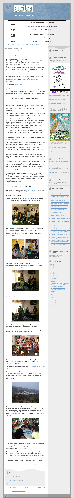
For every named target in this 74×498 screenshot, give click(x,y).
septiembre (53, 281)
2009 (51, 303)
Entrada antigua (41, 487)
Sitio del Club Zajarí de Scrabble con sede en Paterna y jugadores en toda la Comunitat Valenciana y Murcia (60, 227)
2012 (51, 272)
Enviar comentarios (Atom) (18, 491)
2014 (51, 268)
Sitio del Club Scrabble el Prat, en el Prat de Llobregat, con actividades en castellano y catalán (60, 223)
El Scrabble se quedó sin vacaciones (15, 51)
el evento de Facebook (62, 103)
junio (52, 294)
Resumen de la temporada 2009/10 (58, 284)
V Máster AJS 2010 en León (57, 286)
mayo (52, 295)
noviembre (53, 278)
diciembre (53, 276)
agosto (52, 291)
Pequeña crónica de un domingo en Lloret (60, 283)
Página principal (10, 44)
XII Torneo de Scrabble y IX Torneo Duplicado (29, 44)
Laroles (20, 375)
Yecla (27, 198)
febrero (53, 300)
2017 (51, 264)
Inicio (26, 487)
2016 (51, 265)
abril (52, 297)
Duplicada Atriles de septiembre (58, 288)
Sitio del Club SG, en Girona (57, 216)
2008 (51, 305)
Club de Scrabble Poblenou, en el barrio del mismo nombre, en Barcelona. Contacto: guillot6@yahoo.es (60, 205)
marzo (52, 299)
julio (52, 292)
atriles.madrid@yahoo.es (54, 172)
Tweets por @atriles (53, 53)
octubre (53, 280)
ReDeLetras (42, 61)
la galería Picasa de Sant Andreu (31, 192)
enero (52, 302)
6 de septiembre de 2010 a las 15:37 (17, 480)
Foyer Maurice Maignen (35, 105)
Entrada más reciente (10, 487)
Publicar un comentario (11, 483)
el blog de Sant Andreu (31, 190)
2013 (51, 270)
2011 (51, 273)
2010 (51, 275)
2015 (51, 267)
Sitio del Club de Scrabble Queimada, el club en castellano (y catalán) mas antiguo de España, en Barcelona (60, 231)
